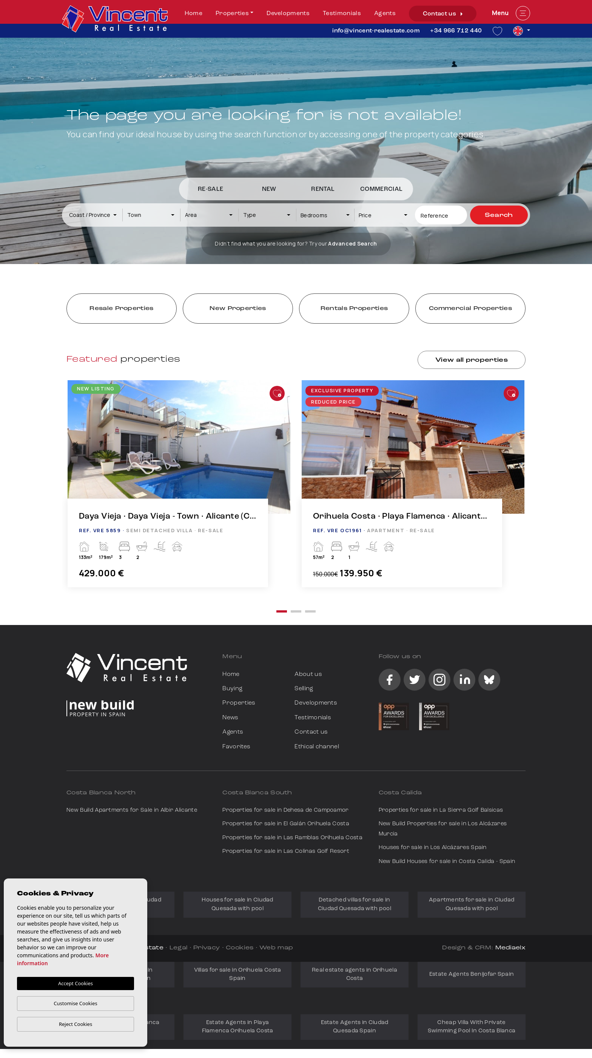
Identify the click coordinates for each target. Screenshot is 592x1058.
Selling (303, 689)
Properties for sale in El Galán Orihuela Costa (285, 824)
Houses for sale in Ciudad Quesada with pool (237, 904)
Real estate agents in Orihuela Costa (354, 974)
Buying (232, 689)
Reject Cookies (75, 1024)
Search (499, 215)
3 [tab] (310, 611)
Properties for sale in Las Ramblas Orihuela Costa (292, 838)
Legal (179, 948)
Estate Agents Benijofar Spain (471, 974)
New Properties (238, 309)
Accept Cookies (75, 983)
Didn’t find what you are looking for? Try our (296, 243)
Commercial (381, 189)
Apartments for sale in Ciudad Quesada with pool (472, 904)
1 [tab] (281, 611)
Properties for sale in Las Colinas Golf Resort (285, 851)
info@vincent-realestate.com (375, 31)
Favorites (236, 747)
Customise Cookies (75, 1003)
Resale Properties (121, 309)
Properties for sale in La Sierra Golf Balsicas (441, 810)
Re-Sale (210, 189)
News (230, 718)
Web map (276, 948)
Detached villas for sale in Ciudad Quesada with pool (354, 904)
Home (193, 14)
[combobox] (93, 215)
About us (308, 674)
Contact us (442, 14)
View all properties (471, 360)
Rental (323, 189)
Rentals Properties (354, 309)
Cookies (239, 948)
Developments (288, 14)
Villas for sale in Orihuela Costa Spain (237, 974)
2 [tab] (296, 611)
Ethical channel (316, 747)
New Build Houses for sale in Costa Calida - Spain (447, 862)
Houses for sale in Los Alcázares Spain (433, 848)
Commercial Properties (470, 309)
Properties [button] (232, 14)
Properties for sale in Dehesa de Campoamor (285, 810)
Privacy (206, 948)
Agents (385, 14)
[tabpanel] (179, 491)
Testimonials (342, 14)
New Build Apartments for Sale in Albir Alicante (131, 810)
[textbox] (96, 214)
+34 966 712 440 (456, 31)
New (269, 189)
